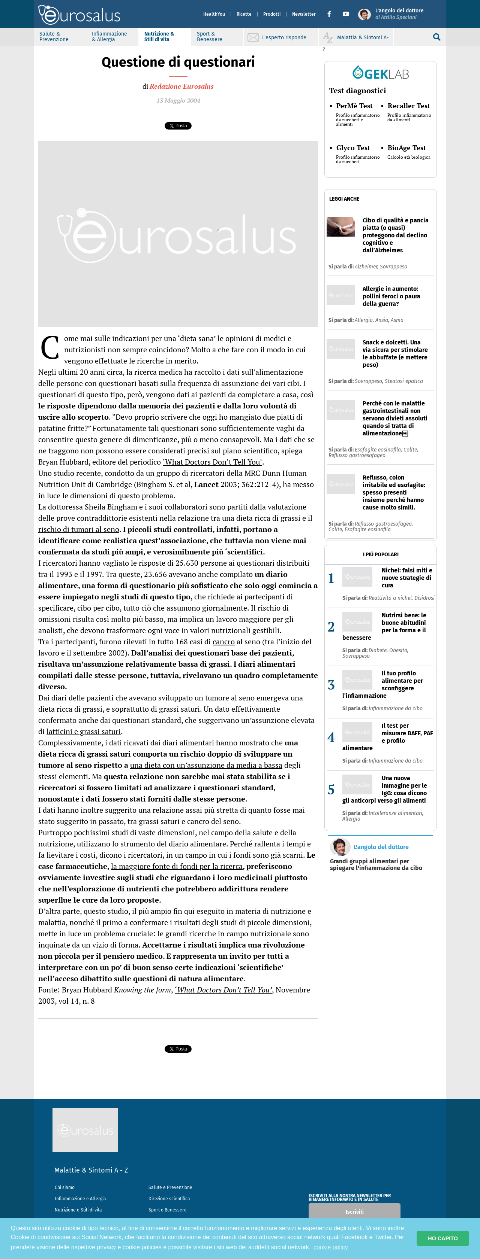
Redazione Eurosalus (182, 86)
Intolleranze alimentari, (396, 813)
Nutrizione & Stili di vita (159, 37)
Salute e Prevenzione (170, 1187)
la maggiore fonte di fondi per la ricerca (177, 866)
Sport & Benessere (209, 37)
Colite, (411, 450)
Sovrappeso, (370, 381)
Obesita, (398, 650)
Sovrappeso (393, 267)
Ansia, (383, 320)
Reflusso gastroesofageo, (384, 524)
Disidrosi (424, 598)
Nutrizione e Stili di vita (78, 1210)
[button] (332, 14)
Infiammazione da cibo (396, 708)
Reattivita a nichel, (391, 598)
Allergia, (365, 320)
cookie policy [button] (331, 1247)
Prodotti (271, 14)
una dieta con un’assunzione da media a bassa (206, 765)
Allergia (351, 819)
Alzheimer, (367, 267)
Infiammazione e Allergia (80, 1198)
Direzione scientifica (169, 1198)
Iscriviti (355, 1212)
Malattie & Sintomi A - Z (91, 1170)
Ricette (244, 14)
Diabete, (379, 650)
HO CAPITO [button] (443, 1238)
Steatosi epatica (404, 381)
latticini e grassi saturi (83, 731)
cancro (224, 641)
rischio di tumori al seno (78, 529)
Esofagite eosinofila (368, 529)
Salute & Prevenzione (54, 37)
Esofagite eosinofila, (379, 450)
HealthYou (214, 14)
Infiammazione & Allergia (109, 37)
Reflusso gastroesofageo (357, 455)
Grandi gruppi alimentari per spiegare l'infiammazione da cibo (376, 865)
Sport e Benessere (167, 1210)
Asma (397, 320)
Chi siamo (65, 1187)
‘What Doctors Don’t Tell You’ (212, 462)
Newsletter (304, 14)
